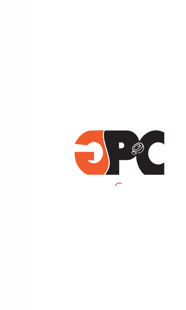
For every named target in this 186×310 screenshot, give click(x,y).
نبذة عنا (175, 210)
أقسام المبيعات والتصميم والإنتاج (153, 199)
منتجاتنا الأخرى (169, 163)
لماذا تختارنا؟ (170, 189)
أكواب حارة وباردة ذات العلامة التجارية (150, 121)
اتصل (176, 220)
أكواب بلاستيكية (167, 132)
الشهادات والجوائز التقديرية (159, 231)
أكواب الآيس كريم (166, 142)
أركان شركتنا (171, 178)
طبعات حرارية (169, 152)
